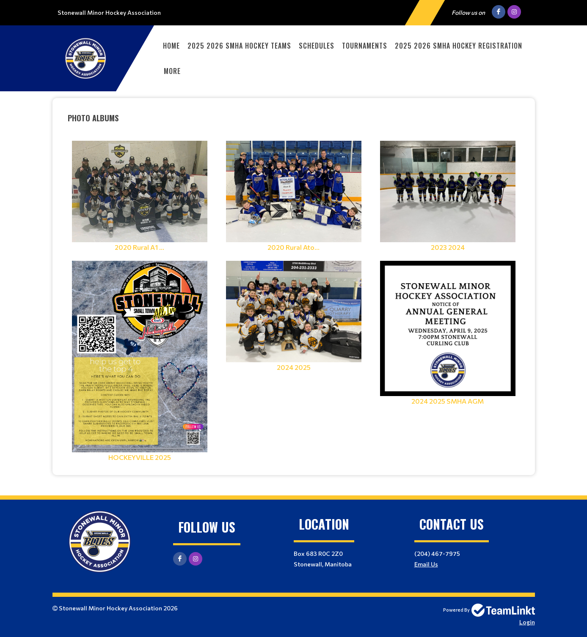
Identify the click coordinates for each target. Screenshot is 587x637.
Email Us (426, 564)
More (172, 71)
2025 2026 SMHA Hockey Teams (239, 46)
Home (171, 46)
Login (527, 622)
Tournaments (364, 46)
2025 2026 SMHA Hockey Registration (458, 46)
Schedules (316, 46)
